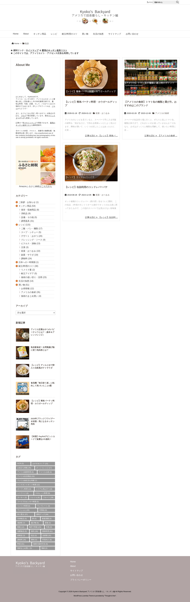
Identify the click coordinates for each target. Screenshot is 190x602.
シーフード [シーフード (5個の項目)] (22, 493)
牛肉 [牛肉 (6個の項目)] (49, 527)
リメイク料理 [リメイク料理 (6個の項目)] (23, 506)
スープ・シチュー (31, 232)
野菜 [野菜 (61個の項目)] (20, 544)
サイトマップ (32, 50)
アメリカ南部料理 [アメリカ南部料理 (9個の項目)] (25, 472)
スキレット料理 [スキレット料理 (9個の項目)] (42, 493)
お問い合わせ (76, 575)
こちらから (46, 186)
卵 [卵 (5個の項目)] (34, 519)
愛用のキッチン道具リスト (54, 50)
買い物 (24, 285)
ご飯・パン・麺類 (31, 228)
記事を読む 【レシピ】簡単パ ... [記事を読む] (101, 136)
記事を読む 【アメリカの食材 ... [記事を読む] (161, 136)
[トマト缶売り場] (150, 78)
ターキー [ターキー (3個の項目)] (22, 497)
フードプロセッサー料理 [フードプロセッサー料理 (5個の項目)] (28, 502)
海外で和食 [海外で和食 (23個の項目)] (35, 527)
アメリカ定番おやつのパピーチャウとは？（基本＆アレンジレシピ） (42, 332)
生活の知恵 (26, 281)
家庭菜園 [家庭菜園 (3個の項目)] (46, 519)
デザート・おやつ (31, 236)
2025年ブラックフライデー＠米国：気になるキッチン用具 (43, 421)
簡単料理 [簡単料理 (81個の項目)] (47, 531)
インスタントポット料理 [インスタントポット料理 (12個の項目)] (28, 485)
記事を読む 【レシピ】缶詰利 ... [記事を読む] (101, 217)
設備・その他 (29, 217)
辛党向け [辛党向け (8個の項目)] (47, 540)
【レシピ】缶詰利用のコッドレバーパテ (86, 187)
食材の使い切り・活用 (33, 277)
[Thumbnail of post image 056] (91, 78)
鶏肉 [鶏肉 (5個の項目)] (44, 548)
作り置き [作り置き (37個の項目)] (22, 514)
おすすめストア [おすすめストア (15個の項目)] (40, 464)
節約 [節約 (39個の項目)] (34, 531)
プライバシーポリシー (80, 580)
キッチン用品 (27, 206)
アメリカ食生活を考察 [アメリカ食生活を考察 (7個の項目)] (27, 480)
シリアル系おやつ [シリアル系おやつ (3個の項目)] (44, 489)
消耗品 (26, 213)
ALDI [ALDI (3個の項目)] (20, 463)
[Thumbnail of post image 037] (91, 163)
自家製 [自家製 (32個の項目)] (46, 535)
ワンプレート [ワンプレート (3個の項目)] (43, 506)
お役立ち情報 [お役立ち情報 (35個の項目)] (24, 468)
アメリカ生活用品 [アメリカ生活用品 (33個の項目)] (26, 476)
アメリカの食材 (162, 113)
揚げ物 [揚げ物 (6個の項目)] (35, 523)
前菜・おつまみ (103, 113)
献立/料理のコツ (28, 266)
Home (16, 43)
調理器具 (27, 221)
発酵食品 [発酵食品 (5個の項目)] (22, 531)
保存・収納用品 (30, 210)
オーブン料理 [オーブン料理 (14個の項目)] (24, 489)
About (73, 566)
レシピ (24, 225)
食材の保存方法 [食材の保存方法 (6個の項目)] (40, 544)
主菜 (24, 247)
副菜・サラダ (29, 255)
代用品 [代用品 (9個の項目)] (43, 510)
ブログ (23, 116)
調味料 (26, 258)
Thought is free (110, 596)
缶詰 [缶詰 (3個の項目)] (34, 535)
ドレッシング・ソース (33, 240)
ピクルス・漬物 (30, 243)
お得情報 (27, 288)
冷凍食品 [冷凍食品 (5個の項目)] (22, 519)
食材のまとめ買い (31, 296)
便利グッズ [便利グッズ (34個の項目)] (42, 514)
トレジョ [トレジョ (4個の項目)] (35, 497)
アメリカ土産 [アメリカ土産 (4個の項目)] (45, 472)
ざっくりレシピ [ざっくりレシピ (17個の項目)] (44, 468)
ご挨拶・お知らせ (29, 202)
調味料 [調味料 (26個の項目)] (21, 540)
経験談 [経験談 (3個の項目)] (21, 535)
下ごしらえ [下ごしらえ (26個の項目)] (23, 510)
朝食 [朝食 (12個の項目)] (20, 527)
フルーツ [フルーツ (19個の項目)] (48, 497)
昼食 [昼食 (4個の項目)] (48, 523)
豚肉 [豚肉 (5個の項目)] (34, 540)
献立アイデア (29, 273)
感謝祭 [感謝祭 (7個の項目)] (21, 523)
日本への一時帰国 (29, 262)
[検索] (177, 2)
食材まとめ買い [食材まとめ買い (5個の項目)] (24, 548)
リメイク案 (28, 270)
